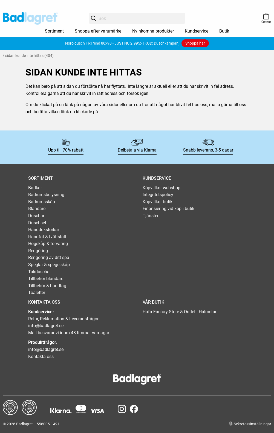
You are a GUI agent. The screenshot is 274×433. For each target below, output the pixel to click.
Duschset (37, 222)
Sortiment (54, 31)
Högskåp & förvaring (48, 243)
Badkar (35, 187)
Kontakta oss (41, 356)
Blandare (36, 208)
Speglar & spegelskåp (49, 264)
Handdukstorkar (43, 229)
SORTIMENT (40, 178)
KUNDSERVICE (157, 178)
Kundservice (196, 31)
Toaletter (36, 292)
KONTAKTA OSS (44, 302)
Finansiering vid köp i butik (168, 208)
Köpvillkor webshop (161, 187)
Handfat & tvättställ (47, 236)
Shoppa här (195, 43)
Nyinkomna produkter (153, 31)
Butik (224, 31)
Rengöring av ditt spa (48, 257)
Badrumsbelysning (46, 194)
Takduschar (39, 271)
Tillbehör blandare (45, 278)
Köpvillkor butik (157, 201)
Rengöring (38, 250)
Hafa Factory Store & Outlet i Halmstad (180, 311)
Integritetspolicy (158, 194)
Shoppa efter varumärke (98, 31)
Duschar (36, 215)
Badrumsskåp (41, 201)
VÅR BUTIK (153, 302)
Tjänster (150, 215)
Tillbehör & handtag (47, 285)
